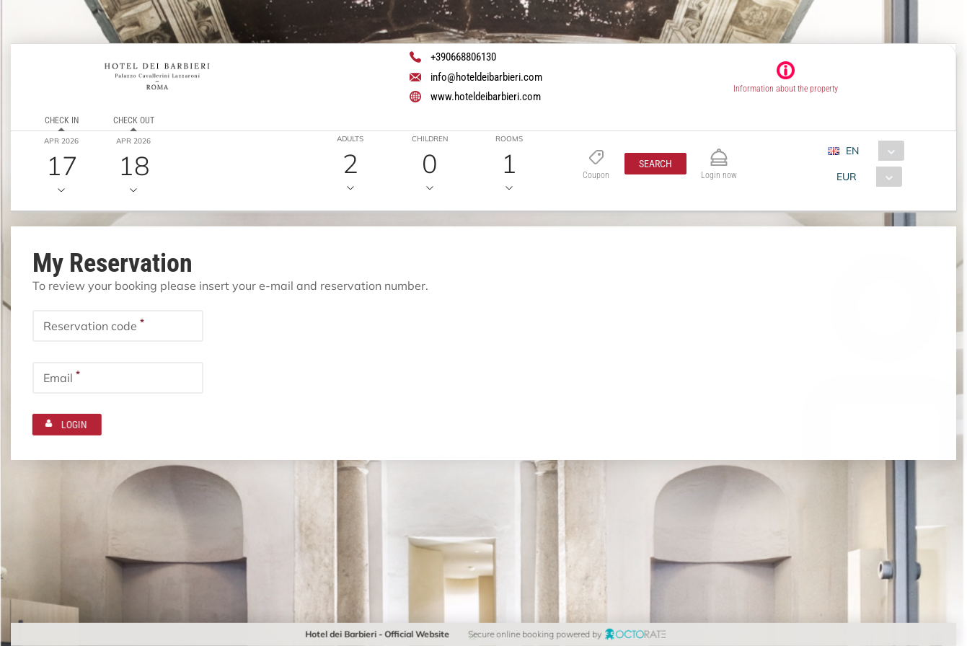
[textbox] (117, 326)
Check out (133, 120)
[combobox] (871, 150)
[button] (655, 163)
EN (852, 150)
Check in (62, 120)
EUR (846, 176)
